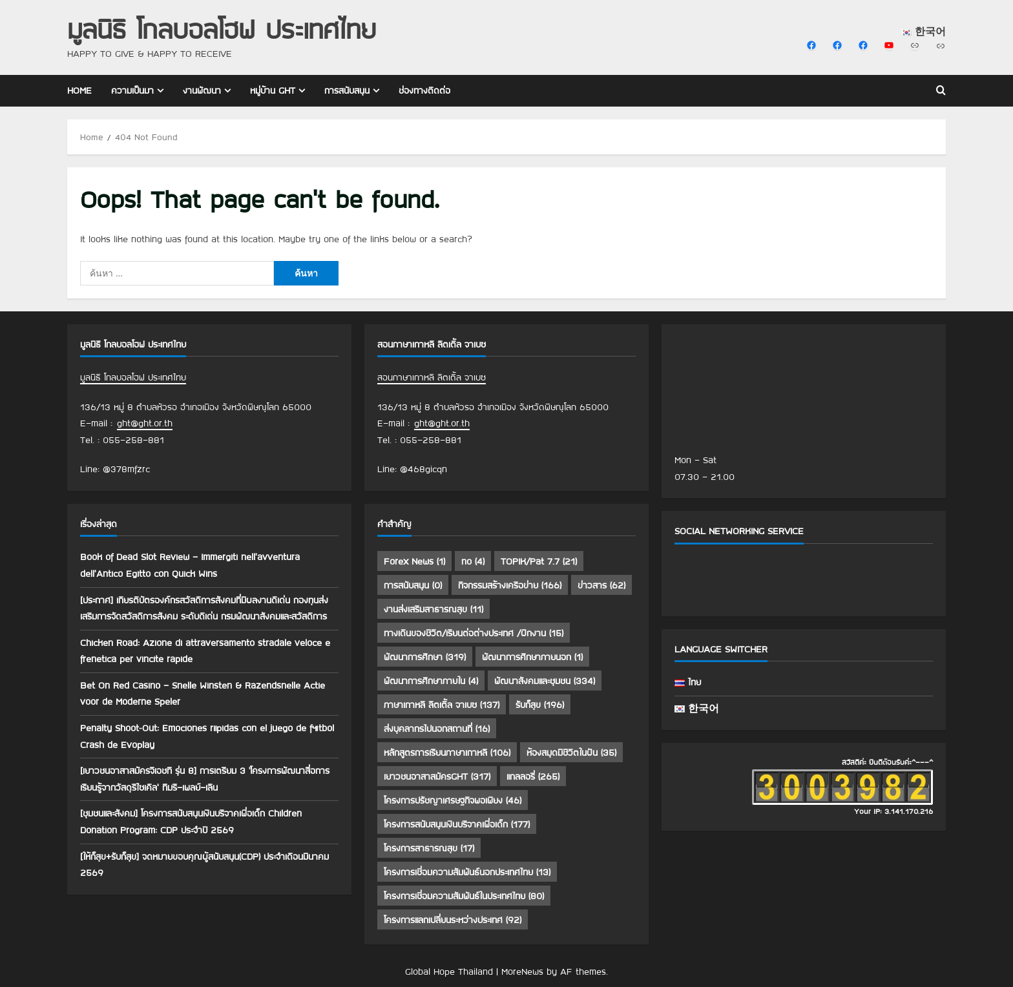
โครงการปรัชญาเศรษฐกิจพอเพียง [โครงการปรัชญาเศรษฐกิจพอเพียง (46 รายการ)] (452, 800)
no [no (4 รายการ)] (473, 561)
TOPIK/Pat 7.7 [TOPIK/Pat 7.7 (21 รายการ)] (539, 561)
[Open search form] (941, 91)
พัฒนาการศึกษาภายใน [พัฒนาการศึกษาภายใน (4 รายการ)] (431, 681)
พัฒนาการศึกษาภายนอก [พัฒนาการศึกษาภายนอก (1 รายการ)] (532, 657)
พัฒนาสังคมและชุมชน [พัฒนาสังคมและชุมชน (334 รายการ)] (544, 681)
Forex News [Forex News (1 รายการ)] (414, 561)
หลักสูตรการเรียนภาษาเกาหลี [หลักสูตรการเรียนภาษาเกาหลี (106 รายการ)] (447, 752)
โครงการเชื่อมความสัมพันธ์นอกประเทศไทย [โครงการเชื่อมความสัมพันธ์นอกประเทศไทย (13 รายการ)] (467, 872)
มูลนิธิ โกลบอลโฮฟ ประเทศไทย (221, 28)
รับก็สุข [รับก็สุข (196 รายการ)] (540, 705)
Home (79, 90)
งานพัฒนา (202, 90)
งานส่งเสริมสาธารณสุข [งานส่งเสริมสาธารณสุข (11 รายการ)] (433, 609)
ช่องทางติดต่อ (424, 90)
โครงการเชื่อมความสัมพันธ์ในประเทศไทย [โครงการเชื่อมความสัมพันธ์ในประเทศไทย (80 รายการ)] (464, 896)
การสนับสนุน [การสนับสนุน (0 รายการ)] (413, 585)
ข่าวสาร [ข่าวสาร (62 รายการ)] (601, 585)
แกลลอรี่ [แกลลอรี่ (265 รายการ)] (532, 776)
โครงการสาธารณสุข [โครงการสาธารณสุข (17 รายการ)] (429, 848)
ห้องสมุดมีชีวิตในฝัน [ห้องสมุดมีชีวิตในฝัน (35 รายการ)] (571, 752)
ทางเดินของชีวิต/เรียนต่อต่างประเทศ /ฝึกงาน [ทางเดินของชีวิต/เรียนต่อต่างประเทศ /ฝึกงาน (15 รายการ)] (473, 633)
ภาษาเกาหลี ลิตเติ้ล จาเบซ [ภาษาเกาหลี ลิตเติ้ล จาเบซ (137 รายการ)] (441, 705)
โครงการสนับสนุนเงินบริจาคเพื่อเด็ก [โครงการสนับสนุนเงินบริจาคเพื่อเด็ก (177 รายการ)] (457, 824)
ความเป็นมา (132, 90)
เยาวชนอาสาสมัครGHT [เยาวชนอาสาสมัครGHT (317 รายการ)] (437, 776)
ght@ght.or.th (144, 423)
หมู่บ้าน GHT (272, 90)
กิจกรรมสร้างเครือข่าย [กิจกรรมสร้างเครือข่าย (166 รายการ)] (509, 585)
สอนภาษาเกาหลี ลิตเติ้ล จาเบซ (431, 377)
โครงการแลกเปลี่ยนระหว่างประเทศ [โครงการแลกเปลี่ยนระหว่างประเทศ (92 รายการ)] (452, 920)
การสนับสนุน (347, 90)
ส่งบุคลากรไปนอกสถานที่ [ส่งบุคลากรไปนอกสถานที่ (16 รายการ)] (437, 728)
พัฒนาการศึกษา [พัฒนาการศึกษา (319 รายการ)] (425, 657)
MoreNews (522, 971)
